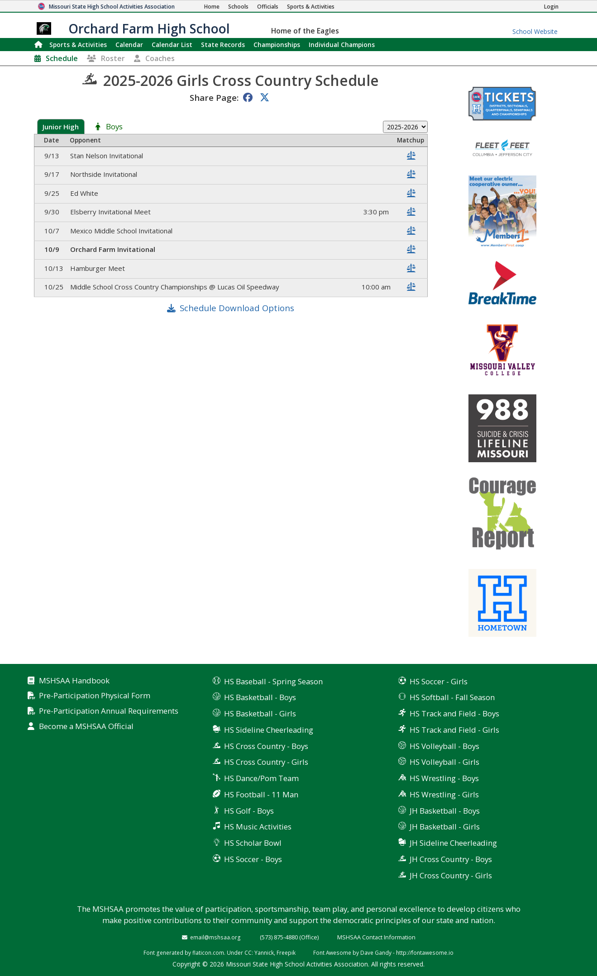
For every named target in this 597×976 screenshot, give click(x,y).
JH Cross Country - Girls (451, 875)
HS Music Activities (257, 826)
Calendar (129, 44)
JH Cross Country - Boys (451, 859)
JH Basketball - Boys (445, 810)
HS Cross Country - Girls (266, 762)
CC (248, 952)
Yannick (264, 952)
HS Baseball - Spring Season (273, 681)
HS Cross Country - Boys (266, 746)
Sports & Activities (78, 44)
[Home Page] (212, 6)
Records (223, 44)
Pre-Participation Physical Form (94, 696)
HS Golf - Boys (249, 810)
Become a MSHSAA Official (86, 726)
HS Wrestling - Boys (444, 778)
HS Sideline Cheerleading (268, 730)
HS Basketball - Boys (260, 697)
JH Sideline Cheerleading (453, 843)
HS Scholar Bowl (253, 843)
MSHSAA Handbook (74, 681)
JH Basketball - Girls (445, 826)
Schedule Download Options (237, 307)
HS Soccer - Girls (439, 681)
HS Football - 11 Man (261, 794)
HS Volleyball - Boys (444, 746)
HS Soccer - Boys (253, 859)
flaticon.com (208, 952)
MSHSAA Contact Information (376, 937)
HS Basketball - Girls (260, 713)
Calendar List (172, 44)
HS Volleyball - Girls (444, 762)
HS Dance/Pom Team (261, 778)
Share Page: (214, 97)
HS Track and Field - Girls (454, 730)
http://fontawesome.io (425, 952)
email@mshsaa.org (215, 937)
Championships (276, 44)
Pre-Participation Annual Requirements (108, 711)
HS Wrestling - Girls (444, 794)
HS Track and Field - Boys (454, 713)
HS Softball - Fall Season (452, 697)
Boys (114, 127)
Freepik (286, 952)
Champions (342, 44)
